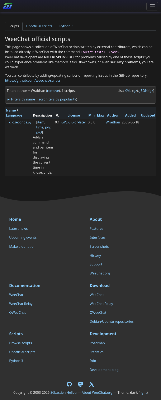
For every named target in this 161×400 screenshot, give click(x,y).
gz (135, 90)
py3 (39, 132)
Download (100, 285)
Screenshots (99, 246)
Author (113, 115)
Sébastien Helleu (64, 392)
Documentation (24, 285)
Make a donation (22, 246)
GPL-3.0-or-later (73, 122)
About (96, 219)
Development (103, 334)
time (39, 127)
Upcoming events (23, 237)
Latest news (18, 228)
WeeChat (16, 294)
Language (14, 115)
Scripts (14, 26)
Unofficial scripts (39, 26)
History (95, 255)
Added (130, 115)
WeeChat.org (100, 273)
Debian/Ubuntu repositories (112, 321)
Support (96, 264)
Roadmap (97, 343)
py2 (48, 127)
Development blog (104, 369)
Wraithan (113, 122)
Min (91, 115)
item (40, 122)
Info (93, 360)
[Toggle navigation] (152, 6)
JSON (144, 90)
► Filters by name (21, 99)
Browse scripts (20, 343)
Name (11, 110)
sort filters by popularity (57, 99)
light (143, 392)
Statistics (97, 352)
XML (128, 90)
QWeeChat (17, 312)
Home (15, 219)
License (73, 115)
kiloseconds (20, 122)
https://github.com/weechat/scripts (32, 80)
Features (96, 228)
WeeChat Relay (21, 303)
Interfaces (98, 237)
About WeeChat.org (97, 392)
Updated (148, 115)
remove (53, 90)
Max (100, 115)
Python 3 (66, 26)
